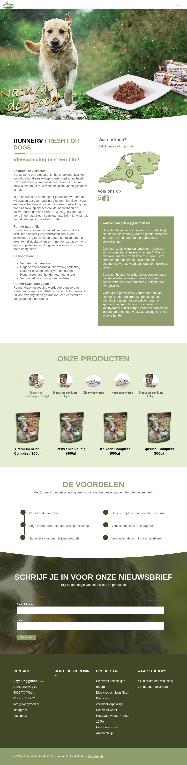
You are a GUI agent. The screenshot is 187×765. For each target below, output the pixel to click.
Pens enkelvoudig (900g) (71, 451)
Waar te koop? (112, 139)
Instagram (20, 710)
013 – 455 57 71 (24, 698)
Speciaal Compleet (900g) (159, 451)
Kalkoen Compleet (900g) (115, 451)
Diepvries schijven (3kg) (65, 394)
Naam (20, 620)
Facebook (20, 715)
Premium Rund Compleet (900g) (27, 451)
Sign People (95, 756)
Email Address (26, 604)
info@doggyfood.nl (26, 704)
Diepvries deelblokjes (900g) (36, 394)
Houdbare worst (122, 392)
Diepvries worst (93, 392)
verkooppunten (125, 146)
